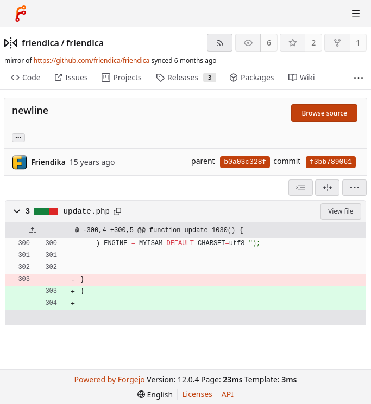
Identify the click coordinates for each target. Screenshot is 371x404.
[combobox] (300, 187)
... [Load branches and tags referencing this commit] (18, 136)
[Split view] (327, 187)
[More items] (358, 77)
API (228, 394)
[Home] (20, 13)
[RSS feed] (219, 43)
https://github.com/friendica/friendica (91, 60)
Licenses (197, 394)
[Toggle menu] (356, 13)
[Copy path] (117, 211)
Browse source (324, 113)
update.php (87, 211)
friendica (40, 42)
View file (340, 211)
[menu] (354, 187)
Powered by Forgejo (109, 379)
